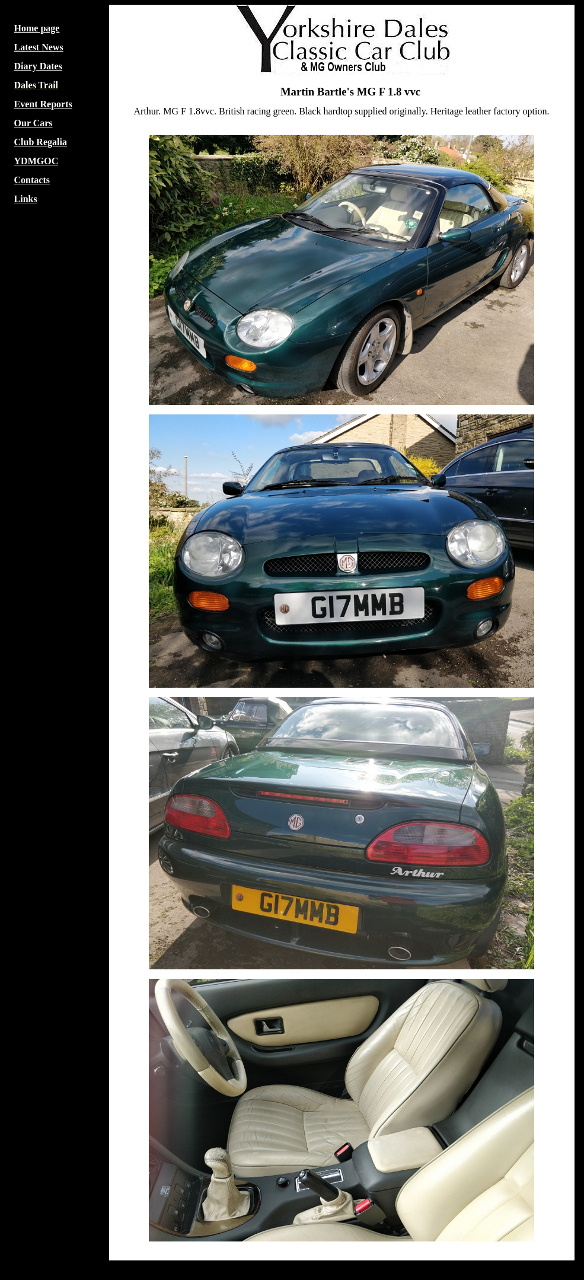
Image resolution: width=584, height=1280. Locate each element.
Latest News (38, 47)
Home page (37, 28)
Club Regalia (40, 142)
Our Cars (33, 123)
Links (25, 199)
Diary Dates (38, 66)
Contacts (32, 180)
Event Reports (43, 104)
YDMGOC (36, 161)
